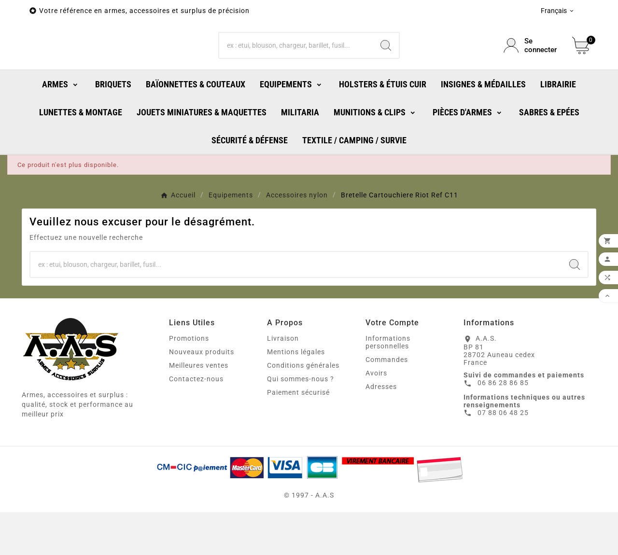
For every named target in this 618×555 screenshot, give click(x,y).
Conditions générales (303, 408)
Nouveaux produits (201, 395)
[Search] (385, 67)
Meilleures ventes (198, 408)
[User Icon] (532, 67)
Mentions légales (296, 395)
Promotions (189, 381)
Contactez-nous (196, 422)
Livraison (283, 381)
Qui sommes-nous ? (300, 422)
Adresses (381, 429)
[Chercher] (296, 67)
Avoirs (376, 416)
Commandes (386, 402)
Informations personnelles (387, 385)
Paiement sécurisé (298, 435)
